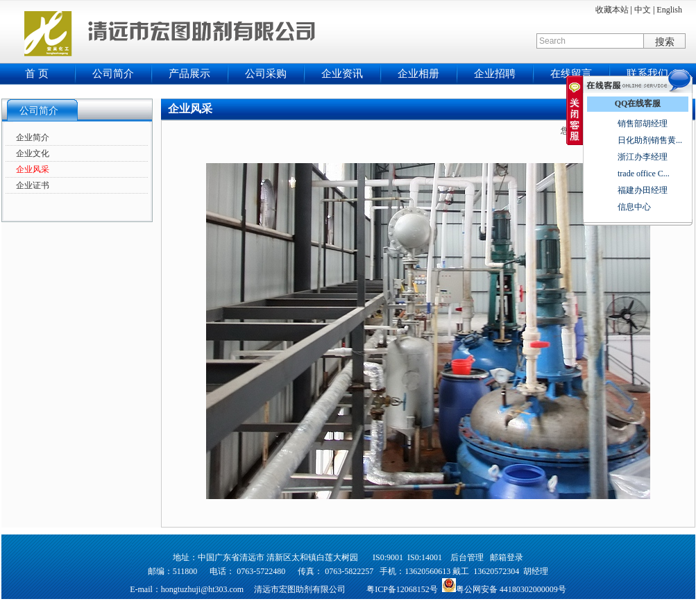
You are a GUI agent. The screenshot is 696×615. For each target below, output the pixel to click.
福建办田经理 (643, 190)
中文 (642, 10)
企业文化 (32, 153)
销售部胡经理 (643, 123)
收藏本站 (612, 10)
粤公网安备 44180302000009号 (511, 589)
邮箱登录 (506, 557)
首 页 (37, 73)
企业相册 (418, 73)
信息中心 (634, 207)
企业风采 (32, 169)
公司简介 (113, 73)
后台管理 (467, 557)
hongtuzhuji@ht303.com (202, 589)
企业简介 (32, 137)
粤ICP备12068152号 (402, 589)
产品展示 (189, 73)
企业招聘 (495, 73)
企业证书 (32, 185)
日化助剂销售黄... (650, 140)
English (669, 10)
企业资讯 (342, 73)
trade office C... (644, 173)
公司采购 (266, 73)
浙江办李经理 (643, 157)
